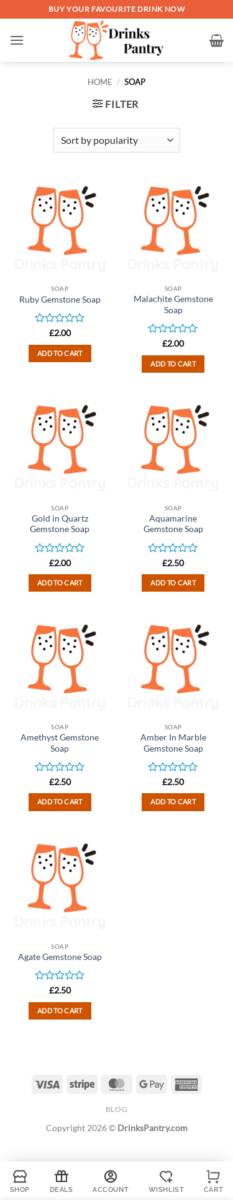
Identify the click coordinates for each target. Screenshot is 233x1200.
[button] (16, 40)
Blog (116, 1109)
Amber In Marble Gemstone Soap (173, 742)
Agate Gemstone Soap (60, 957)
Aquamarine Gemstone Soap (173, 524)
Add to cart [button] (60, 353)
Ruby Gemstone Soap (60, 299)
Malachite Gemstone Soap (173, 304)
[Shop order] (116, 140)
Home (100, 82)
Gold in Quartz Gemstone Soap (59, 524)
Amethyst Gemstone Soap (60, 742)
